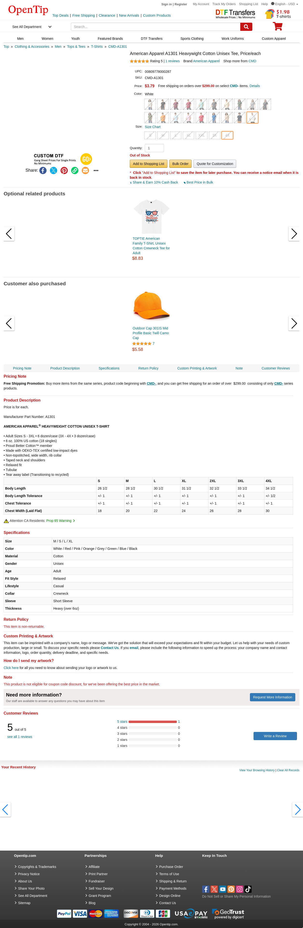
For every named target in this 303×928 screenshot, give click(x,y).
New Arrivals (129, 15)
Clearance (107, 15)
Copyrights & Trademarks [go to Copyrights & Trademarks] (37, 867)
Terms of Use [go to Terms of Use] (169, 874)
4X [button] (227, 135)
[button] (284, 4)
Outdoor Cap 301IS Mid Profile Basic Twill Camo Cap (151, 333)
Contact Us (110, 648)
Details (254, 86)
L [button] (176, 135)
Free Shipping (83, 15)
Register (181, 4)
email (134, 648)
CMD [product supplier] (252, 61)
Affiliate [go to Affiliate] (94, 867)
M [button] (163, 135)
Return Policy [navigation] (148, 368)
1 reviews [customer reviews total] (172, 61)
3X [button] (215, 135)
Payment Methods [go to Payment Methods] (172, 888)
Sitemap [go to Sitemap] (24, 903)
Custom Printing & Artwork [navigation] (197, 368)
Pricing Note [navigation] (22, 368)
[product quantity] (154, 148)
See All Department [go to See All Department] (32, 896)
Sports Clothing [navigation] (192, 39)
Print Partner (98, 874)
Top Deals (60, 15)
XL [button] (188, 135)
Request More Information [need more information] (272, 697)
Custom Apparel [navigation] (274, 39)
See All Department (26, 27)
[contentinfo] (28, 10)
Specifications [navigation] (109, 368)
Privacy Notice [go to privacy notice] (29, 874)
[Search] (246, 27)
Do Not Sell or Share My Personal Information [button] (236, 896)
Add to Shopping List (148, 164)
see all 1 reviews (19, 737)
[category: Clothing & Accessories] (32, 46)
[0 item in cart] (277, 27)
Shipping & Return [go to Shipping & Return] (173, 881)
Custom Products (157, 15)
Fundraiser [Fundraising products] (97, 881)
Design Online (169, 896)
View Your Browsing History (257, 770)
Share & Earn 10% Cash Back (154, 182)
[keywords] (156, 27)
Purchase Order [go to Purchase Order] (171, 867)
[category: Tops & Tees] (76, 46)
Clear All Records (288, 770)
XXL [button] (201, 135)
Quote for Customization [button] (215, 164)
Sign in (166, 4)
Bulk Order (180, 164)
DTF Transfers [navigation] (151, 39)
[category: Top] (6, 46)
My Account (201, 4)
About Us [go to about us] (25, 881)
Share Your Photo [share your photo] (31, 888)
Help (264, 4)
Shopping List (248, 4)
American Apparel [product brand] (206, 61)
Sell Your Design (101, 888)
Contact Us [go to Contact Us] (167, 903)
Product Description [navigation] (65, 368)
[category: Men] (58, 46)
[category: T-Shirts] (97, 46)
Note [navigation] (239, 368)
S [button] (150, 135)
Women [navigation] (47, 39)
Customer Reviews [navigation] (276, 368)
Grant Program (100, 896)
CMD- (151, 383)
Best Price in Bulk (198, 182)
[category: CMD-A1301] (117, 46)
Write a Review (275, 736)
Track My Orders (224, 4)
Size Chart (152, 127)
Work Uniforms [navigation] (232, 39)
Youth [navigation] (75, 39)
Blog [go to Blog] (92, 903)
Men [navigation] (20, 39)
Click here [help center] (11, 668)
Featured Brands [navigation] (110, 39)
